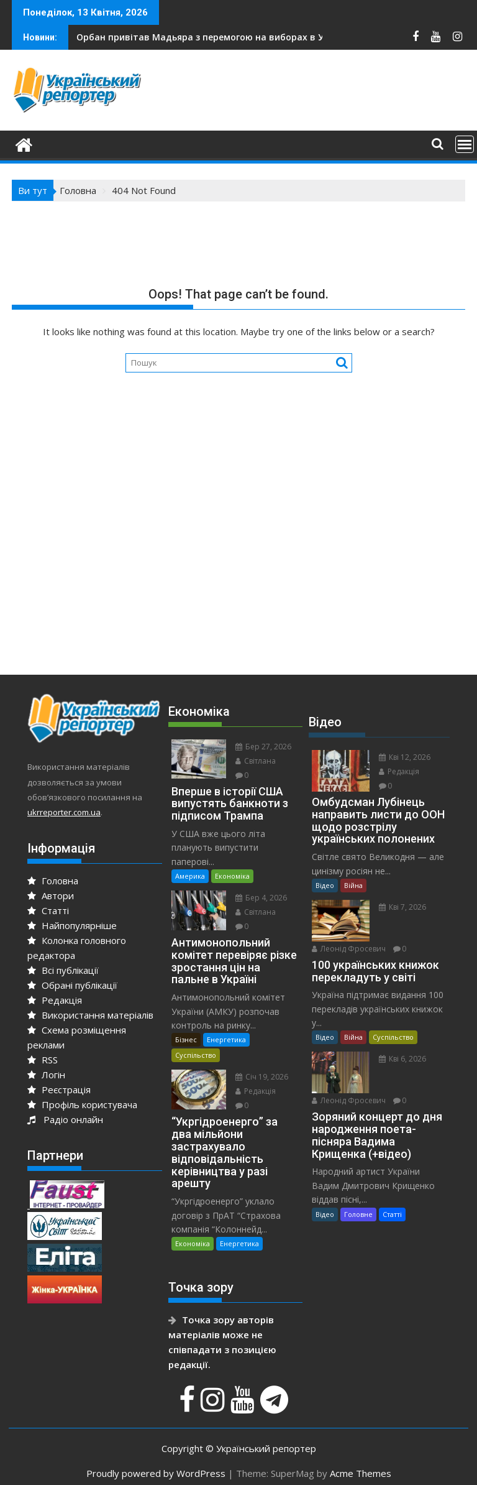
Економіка (232, 876)
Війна (353, 885)
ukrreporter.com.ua (64, 812)
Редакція (54, 1000)
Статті (48, 910)
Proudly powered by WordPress (155, 1473)
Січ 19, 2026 (261, 1076)
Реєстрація (59, 1089)
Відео (325, 885)
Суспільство (195, 1055)
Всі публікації (63, 970)
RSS (42, 1059)
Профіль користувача (82, 1104)
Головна (52, 880)
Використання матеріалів (90, 1015)
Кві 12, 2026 (404, 757)
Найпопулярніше (72, 925)
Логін (46, 1074)
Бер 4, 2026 (261, 897)
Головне (358, 1214)
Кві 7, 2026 (402, 907)
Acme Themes (360, 1473)
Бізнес (186, 1039)
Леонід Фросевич (349, 948)
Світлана (255, 761)
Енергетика (226, 1039)
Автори (50, 895)
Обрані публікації (72, 985)
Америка (190, 876)
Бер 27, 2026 (263, 746)
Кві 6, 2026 (402, 1058)
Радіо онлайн (65, 1119)
